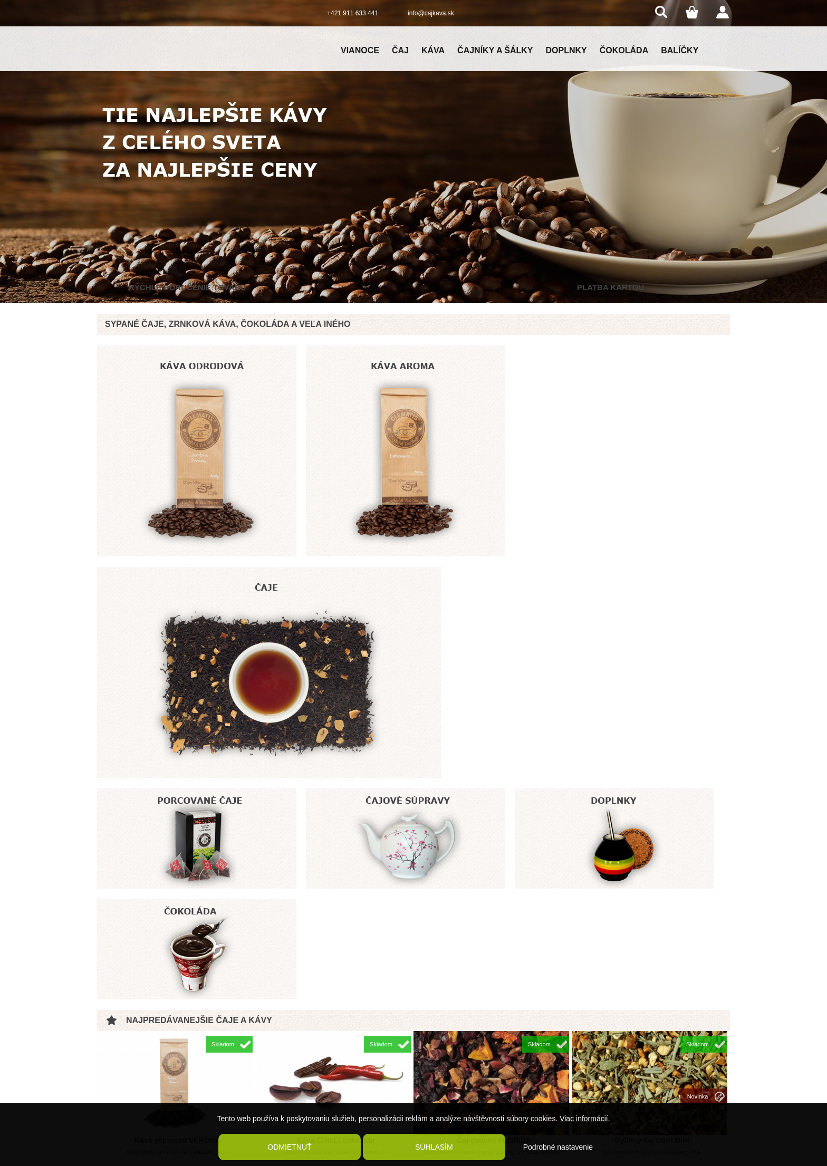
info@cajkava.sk (431, 13)
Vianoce (360, 50)
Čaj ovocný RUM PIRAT (177, 958)
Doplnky (566, 50)
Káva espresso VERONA (177, 808)
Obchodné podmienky (270, 1040)
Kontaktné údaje (262, 1075)
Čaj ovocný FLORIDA (494, 808)
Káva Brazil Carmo (494, 958)
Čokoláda (624, 50)
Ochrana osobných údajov (276, 1087)
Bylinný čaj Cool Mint (652, 808)
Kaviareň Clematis (265, 1098)
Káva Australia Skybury (652, 958)
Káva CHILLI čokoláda (335, 808)
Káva (433, 50)
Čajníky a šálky (495, 50)
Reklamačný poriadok (269, 1063)
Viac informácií (584, 1119)
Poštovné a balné (264, 1052)
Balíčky (679, 50)
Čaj (400, 50)
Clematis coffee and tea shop (623, 1045)
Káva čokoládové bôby (336, 958)
